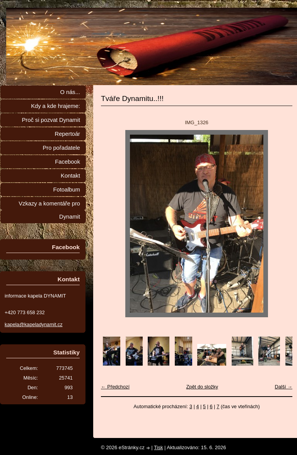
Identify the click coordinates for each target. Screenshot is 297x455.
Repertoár (67, 134)
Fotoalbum (66, 189)
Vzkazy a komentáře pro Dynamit (49, 210)
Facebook (67, 162)
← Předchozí (115, 387)
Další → (283, 387)
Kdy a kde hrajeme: (55, 106)
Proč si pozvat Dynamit (51, 120)
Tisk (158, 447)
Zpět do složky (202, 387)
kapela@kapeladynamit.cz (34, 324)
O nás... (70, 92)
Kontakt (70, 176)
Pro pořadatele (61, 148)
